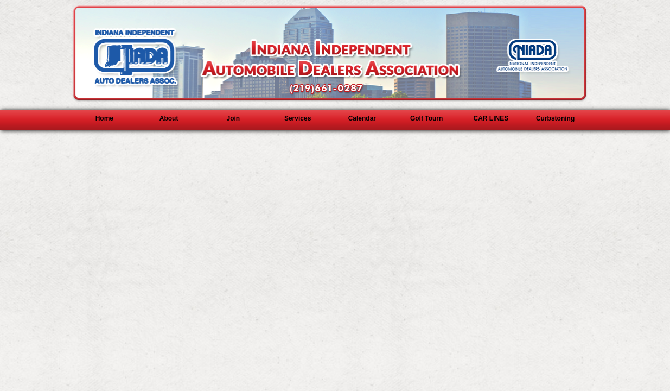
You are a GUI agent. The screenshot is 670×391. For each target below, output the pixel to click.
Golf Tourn (426, 118)
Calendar (362, 118)
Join (233, 118)
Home (104, 118)
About (168, 118)
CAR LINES (491, 118)
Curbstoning (555, 118)
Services (297, 118)
